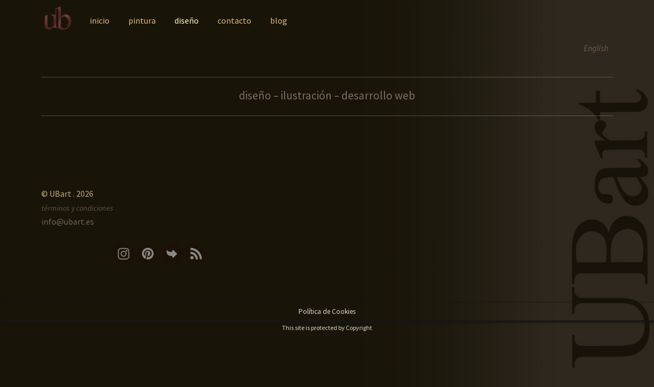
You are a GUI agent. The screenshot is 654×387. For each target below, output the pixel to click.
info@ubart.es (67, 221)
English (596, 48)
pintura (142, 20)
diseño (187, 20)
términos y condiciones (77, 208)
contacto (234, 20)
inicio (100, 20)
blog (278, 20)
